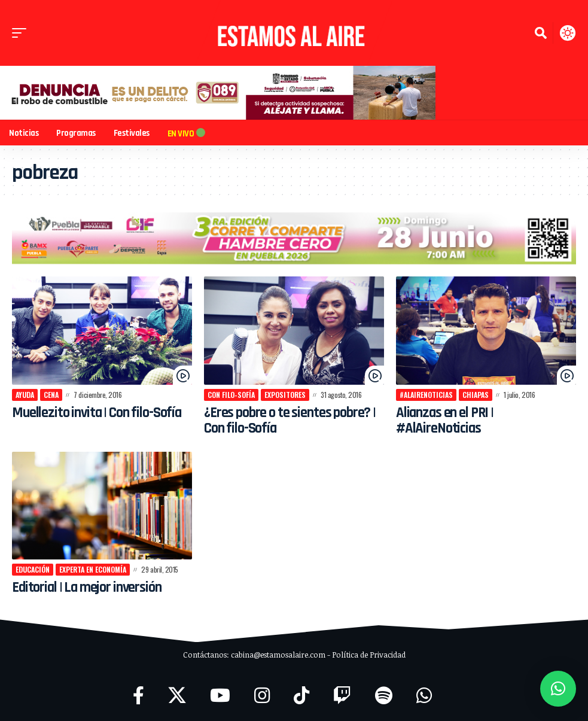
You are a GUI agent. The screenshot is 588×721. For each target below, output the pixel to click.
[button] (22, 33)
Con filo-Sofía (231, 395)
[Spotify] (383, 695)
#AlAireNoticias (426, 395)
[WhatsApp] (424, 695)
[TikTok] (301, 695)
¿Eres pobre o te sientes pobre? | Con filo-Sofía (293, 420)
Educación (33, 569)
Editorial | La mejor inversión (89, 587)
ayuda (25, 395)
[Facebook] (138, 695)
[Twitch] (342, 695)
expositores (285, 395)
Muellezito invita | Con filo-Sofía (98, 412)
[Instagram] (262, 695)
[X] (177, 695)
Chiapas (475, 395)
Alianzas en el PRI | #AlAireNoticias (447, 420)
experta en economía (92, 569)
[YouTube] (220, 695)
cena (51, 395)
